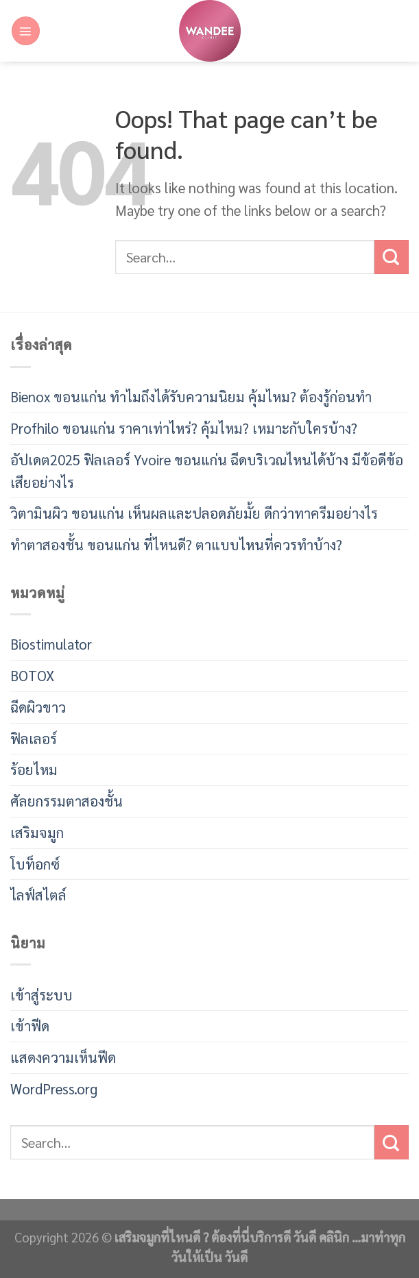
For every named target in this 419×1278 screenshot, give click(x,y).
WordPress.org (53, 1088)
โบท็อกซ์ (35, 864)
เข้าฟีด (29, 1025)
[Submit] (391, 257)
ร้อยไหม (34, 769)
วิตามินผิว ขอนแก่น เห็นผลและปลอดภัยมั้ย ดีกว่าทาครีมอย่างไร (194, 513)
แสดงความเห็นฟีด (63, 1057)
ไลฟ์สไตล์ (38, 894)
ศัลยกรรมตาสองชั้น (66, 800)
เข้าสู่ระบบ (41, 994)
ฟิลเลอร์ (33, 738)
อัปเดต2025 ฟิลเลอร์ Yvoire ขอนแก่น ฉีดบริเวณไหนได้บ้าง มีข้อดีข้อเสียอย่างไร (206, 470)
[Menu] (26, 30)
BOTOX (32, 675)
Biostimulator (51, 644)
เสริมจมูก (37, 832)
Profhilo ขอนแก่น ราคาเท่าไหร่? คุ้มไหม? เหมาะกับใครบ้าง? (183, 428)
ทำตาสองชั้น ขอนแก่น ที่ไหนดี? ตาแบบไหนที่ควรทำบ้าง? (176, 544)
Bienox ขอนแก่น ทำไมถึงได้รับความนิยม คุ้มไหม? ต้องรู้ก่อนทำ (191, 396)
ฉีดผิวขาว (38, 707)
